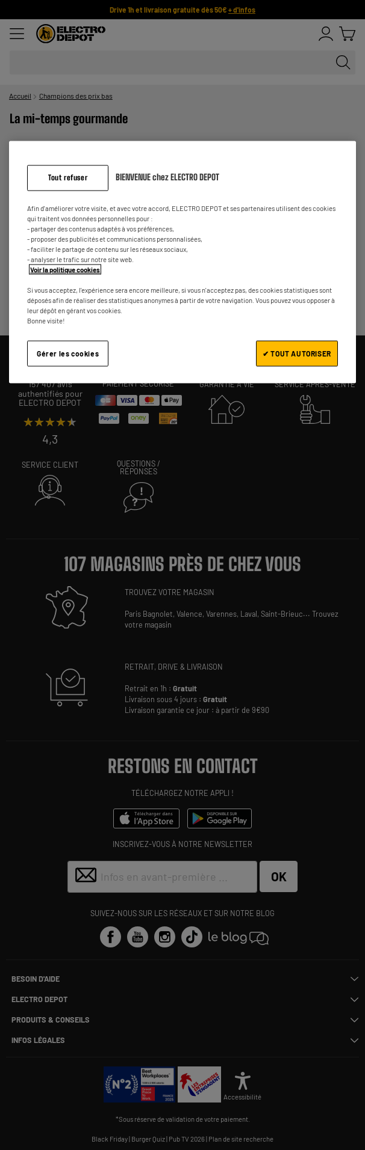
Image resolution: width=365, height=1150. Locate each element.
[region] (182, 262)
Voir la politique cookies (65, 270)
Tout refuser (67, 177)
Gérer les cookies (68, 353)
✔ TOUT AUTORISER (297, 353)
